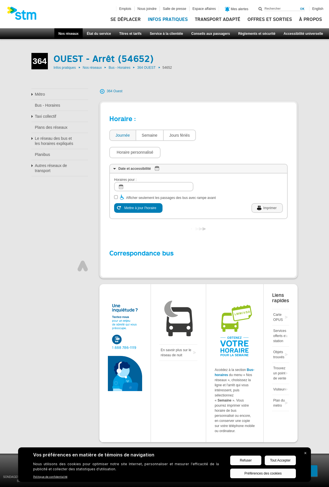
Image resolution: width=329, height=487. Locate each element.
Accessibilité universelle (303, 34)
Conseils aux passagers (210, 34)
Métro (40, 94)
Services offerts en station (280, 319)
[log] (153, 169)
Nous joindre (147, 9)
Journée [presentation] (123, 135)
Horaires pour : (125, 163)
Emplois (125, 9)
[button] (224, 135)
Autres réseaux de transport (51, 168)
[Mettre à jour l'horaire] (138, 191)
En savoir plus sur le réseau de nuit (176, 335)
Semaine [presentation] (149, 135)
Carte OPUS (278, 300)
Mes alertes (236, 9)
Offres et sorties (269, 19)
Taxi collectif (45, 116)
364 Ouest (114, 91)
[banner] (24, 15)
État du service (99, 34)
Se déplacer (125, 19)
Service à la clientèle (166, 34)
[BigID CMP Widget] (164, 466)
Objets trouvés (278, 337)
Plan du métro (279, 386)
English (317, 9)
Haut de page (83, 249)
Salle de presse (174, 9)
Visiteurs (279, 372)
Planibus (42, 154)
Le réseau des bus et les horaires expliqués (54, 141)
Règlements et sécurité (256, 34)
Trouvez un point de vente (279, 356)
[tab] (122, 135)
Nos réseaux (68, 34)
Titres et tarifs (130, 34)
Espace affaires (204, 9)
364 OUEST (146, 68)
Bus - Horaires (120, 68)
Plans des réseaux (51, 127)
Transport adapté (217, 19)
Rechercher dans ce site (260, 9)
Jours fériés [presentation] (179, 135)
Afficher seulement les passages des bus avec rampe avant (171, 181)
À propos (310, 19)
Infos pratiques (168, 19)
